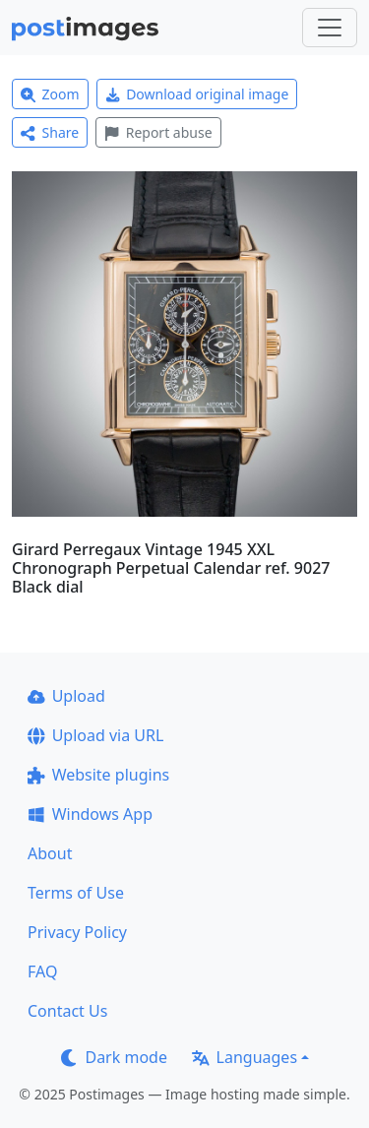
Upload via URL (95, 735)
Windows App (90, 814)
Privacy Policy (77, 932)
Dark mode (114, 1057)
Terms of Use (76, 893)
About (50, 853)
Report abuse (158, 132)
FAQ (42, 971)
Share (50, 132)
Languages (244, 1057)
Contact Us (67, 1011)
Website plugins (98, 774)
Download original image (197, 94)
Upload (66, 696)
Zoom (50, 94)
